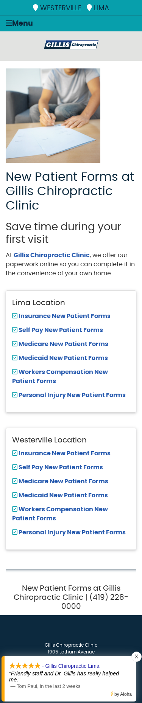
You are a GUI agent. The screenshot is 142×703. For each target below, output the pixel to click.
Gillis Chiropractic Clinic (52, 255)
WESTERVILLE (57, 8)
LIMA (98, 8)
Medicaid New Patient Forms (62, 358)
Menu (19, 23)
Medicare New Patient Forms (62, 344)
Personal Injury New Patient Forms (71, 395)
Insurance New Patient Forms (64, 316)
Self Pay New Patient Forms (60, 330)
